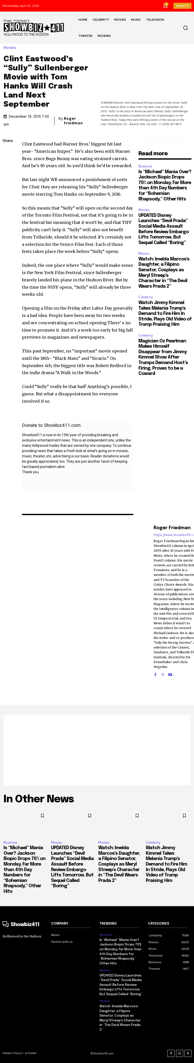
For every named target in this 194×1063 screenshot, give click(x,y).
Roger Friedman (73, 120)
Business (145, 166)
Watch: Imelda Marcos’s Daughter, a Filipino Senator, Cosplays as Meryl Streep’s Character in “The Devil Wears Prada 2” (119, 864)
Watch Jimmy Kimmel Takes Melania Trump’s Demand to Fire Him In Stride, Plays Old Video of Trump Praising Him (164, 314)
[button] (185, 28)
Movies (11, 48)
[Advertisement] (97, 750)
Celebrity (145, 297)
